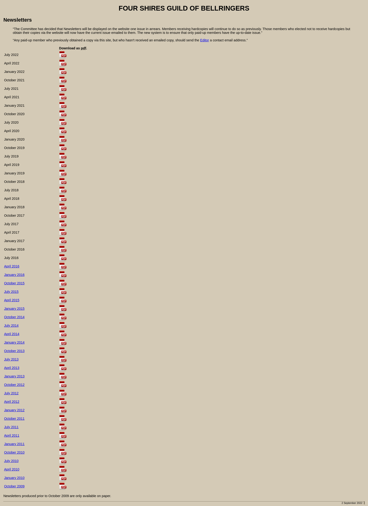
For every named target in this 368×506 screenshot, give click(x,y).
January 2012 (14, 410)
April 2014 (11, 334)
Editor (204, 40)
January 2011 (14, 444)
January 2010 (14, 478)
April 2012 (11, 402)
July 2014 (11, 325)
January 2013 (14, 376)
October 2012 (14, 385)
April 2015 (11, 300)
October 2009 (14, 486)
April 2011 (11, 435)
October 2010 (14, 452)
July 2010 (11, 461)
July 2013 (11, 359)
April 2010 (11, 469)
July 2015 (11, 292)
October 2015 (14, 283)
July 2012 (11, 393)
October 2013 (14, 351)
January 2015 (14, 308)
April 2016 (11, 266)
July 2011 (11, 427)
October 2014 (14, 317)
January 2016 (14, 275)
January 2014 (14, 342)
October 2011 (14, 418)
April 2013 (11, 368)
